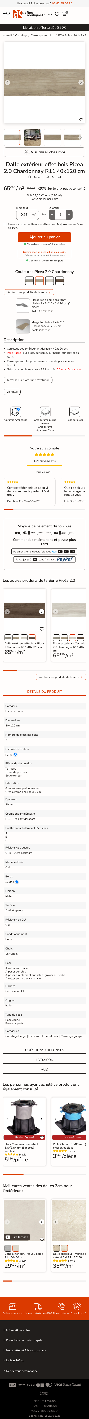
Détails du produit (44, 691)
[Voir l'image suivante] (41, 611)
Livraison (44, 1060)
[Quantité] (60, 215)
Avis (44, 1070)
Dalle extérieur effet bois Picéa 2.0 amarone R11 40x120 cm (24, 645)
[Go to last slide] (7, 82)
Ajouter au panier (44, 237)
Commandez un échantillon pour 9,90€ (44, 253)
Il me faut (22, 208)
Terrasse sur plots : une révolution (28, 380)
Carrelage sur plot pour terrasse (27, 361)
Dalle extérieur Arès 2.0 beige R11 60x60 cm (24, 1255)
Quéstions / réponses (44, 1050)
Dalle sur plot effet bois (43, 1036)
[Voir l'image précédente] (7, 611)
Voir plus (12, 392)
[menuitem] (12, 137)
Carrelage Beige (15, 1036)
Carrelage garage (71, 1036)
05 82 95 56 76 (62, 3)
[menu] (7, 14)
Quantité (54, 208)
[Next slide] (81, 137)
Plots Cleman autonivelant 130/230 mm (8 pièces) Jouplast (21, 1147)
